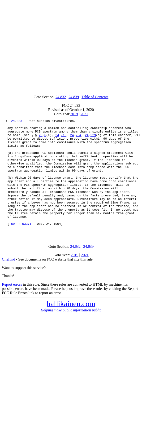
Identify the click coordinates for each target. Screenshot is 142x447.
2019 (74, 114)
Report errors (12, 307)
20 (41, 138)
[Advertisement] (70, 46)
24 (13, 121)
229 (93, 138)
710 (63, 138)
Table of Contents (95, 97)
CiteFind (8, 282)
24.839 (74, 97)
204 (78, 138)
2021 (84, 114)
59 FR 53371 (21, 245)
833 (19, 121)
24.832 (61, 97)
